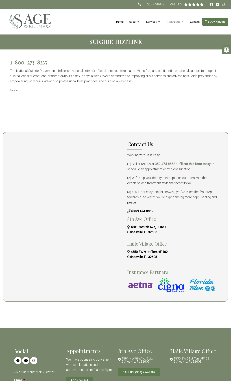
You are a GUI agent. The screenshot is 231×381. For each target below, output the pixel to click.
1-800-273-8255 (28, 62)
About (132, 21)
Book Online (215, 21)
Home (120, 21)
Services (151, 21)
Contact (195, 21)
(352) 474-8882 (153, 4)
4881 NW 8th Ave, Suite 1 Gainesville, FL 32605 (139, 360)
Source (13, 90)
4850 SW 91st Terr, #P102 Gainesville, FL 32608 (191, 360)
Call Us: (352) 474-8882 (139, 372)
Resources (173, 21)
